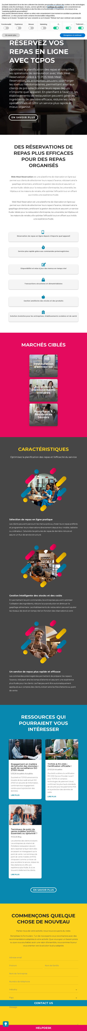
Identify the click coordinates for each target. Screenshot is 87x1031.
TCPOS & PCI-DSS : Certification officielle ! (59, 765)
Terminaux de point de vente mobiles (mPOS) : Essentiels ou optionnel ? (24, 831)
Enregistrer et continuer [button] (73, 35)
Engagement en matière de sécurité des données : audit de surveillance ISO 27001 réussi (25, 767)
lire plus (15, 795)
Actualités (20, 774)
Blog (19, 837)
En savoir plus (43, 890)
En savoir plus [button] (10, 35)
